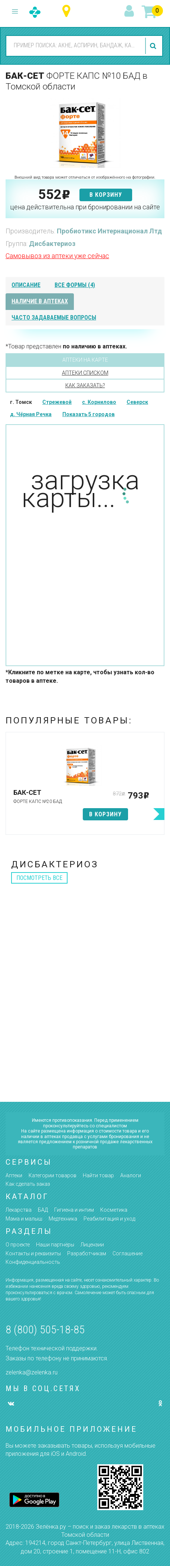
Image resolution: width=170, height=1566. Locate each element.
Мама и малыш (24, 1219)
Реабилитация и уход (109, 1219)
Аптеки (14, 1175)
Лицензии (92, 1245)
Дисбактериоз (52, 243)
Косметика (113, 1210)
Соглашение (127, 1253)
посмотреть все (39, 877)
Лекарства (19, 1210)
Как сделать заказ (28, 1184)
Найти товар (98, 1175)
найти (154, 46)
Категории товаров (52, 1175)
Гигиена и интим (74, 1210)
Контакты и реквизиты (33, 1253)
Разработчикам (86, 1253)
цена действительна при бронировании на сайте (85, 207)
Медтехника (63, 1219)
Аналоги (130, 1175)
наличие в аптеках (40, 301)
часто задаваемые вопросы (54, 317)
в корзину (105, 194)
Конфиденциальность (33, 1262)
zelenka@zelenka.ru (32, 1372)
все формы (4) (75, 284)
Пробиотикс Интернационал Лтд (109, 231)
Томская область (68, 11)
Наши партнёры (55, 1245)
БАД (43, 1210)
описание (26, 284)
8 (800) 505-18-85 (45, 1329)
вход (130, 11)
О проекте (18, 1245)
